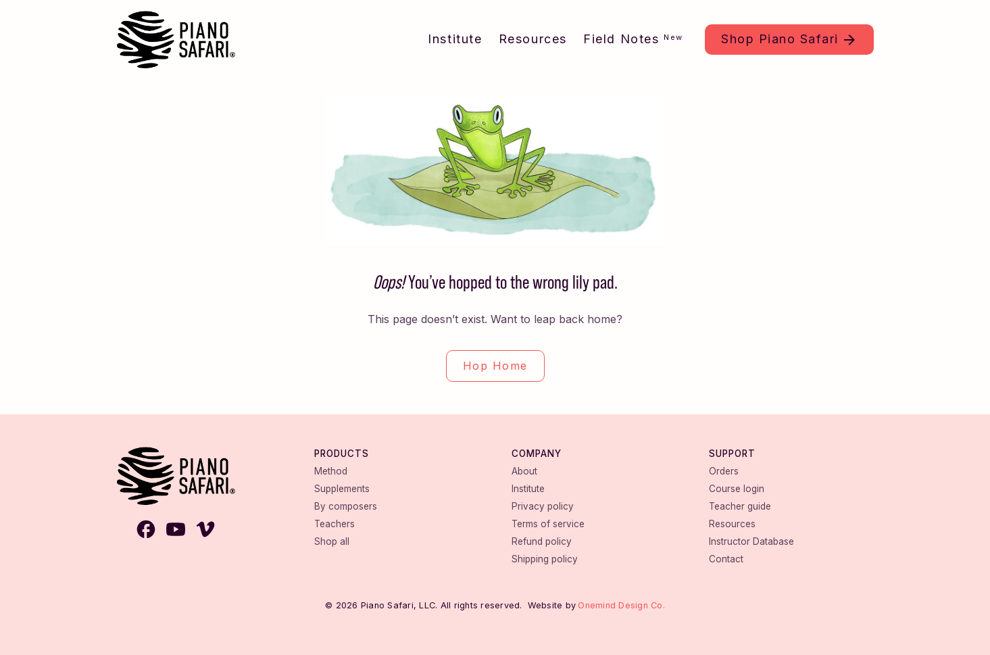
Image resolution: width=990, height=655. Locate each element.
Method (330, 471)
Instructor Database (751, 541)
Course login (736, 488)
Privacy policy (543, 506)
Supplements (342, 488)
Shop (780, 39)
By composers (345, 506)
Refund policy (542, 541)
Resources (533, 39)
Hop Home (495, 365)
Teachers (334, 523)
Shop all (331, 541)
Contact (726, 559)
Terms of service (548, 523)
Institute (455, 39)
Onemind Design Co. (621, 605)
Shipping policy (545, 559)
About (524, 471)
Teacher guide (740, 506)
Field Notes (633, 39)
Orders (724, 471)
